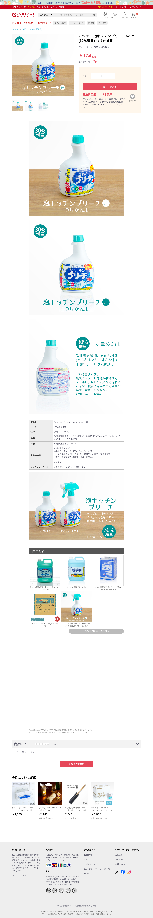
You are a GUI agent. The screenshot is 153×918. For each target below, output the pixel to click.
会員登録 (31, 7)
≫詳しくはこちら (19, 875)
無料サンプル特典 (105, 7)
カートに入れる (109, 87)
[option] (43, 65)
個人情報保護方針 (64, 906)
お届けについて (90, 859)
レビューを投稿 (76, 763)
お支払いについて (91, 864)
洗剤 (24, 29)
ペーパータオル (77, 23)
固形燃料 (102, 23)
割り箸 (91, 23)
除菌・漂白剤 (36, 29)
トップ (15, 29)
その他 (86, 874)
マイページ (119, 859)
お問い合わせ (135, 7)
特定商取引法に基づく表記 (85, 906)
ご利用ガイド (121, 7)
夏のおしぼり (60, 23)
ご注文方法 (88, 855)
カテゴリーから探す (23, 23)
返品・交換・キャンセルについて (97, 869)
